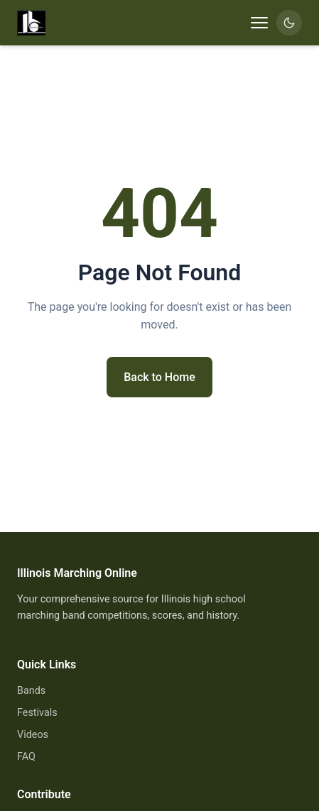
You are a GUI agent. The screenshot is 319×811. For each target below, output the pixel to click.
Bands (31, 691)
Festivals (37, 713)
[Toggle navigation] (259, 22)
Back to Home (159, 377)
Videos (32, 735)
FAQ (26, 757)
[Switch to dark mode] (289, 22)
